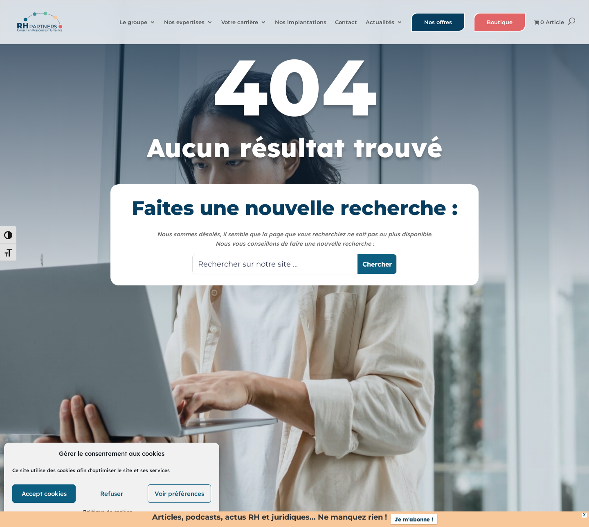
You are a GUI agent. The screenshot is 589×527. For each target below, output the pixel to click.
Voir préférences (179, 494)
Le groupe (133, 22)
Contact (346, 22)
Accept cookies (44, 494)
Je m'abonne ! (414, 519)
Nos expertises (184, 22)
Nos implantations (300, 22)
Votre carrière (239, 22)
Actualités (380, 22)
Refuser (111, 494)
